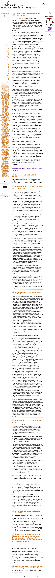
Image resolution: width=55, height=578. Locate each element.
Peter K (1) (5, 126)
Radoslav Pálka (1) (5, 150)
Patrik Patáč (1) (5, 90)
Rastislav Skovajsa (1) (5, 169)
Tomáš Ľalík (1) (5, 144)
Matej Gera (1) (5, 175)
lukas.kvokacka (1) (5, 87)
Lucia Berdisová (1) (5, 151)
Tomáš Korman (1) (5, 131)
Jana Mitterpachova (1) (5, 95)
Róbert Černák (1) (5, 132)
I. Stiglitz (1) (5, 123)
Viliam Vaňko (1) (5, 105)
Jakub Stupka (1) (5, 103)
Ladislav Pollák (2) (5, 72)
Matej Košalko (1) (5, 174)
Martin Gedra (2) (5, 82)
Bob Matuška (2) (5, 76)
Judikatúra (50, 27)
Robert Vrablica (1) (5, 94)
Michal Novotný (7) (5, 34)
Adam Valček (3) (5, 55)
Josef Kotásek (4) (5, 50)
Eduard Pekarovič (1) (5, 159)
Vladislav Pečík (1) (5, 89)
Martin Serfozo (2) (5, 83)
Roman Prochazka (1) (5, 135)
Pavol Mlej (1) (5, 127)
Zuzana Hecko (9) (5, 33)
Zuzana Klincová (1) (5, 92)
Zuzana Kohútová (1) (5, 133)
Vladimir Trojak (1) (5, 141)
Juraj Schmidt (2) (5, 64)
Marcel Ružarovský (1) (5, 84)
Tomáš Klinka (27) (5, 24)
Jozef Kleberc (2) (5, 73)
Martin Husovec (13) (5, 28)
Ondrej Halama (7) (5, 35)
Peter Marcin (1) (5, 152)
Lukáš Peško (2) (5, 61)
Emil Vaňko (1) (5, 85)
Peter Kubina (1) (5, 145)
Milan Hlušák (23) (5, 27)
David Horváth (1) (5, 110)
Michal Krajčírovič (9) (5, 32)
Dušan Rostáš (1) (5, 122)
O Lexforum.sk (5, 196)
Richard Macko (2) (5, 80)
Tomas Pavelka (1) (5, 107)
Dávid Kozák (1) (5, 149)
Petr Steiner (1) (5, 121)
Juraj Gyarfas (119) (5, 21)
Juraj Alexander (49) (5, 22)
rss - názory (5, 194)
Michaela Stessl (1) (5, 98)
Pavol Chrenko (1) (5, 143)
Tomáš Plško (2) (5, 63)
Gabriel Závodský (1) (5, 124)
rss (5, 191)
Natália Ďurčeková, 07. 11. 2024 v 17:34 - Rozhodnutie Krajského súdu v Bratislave (27, 567)
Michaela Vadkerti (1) (5, 142)
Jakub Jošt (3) (5, 58)
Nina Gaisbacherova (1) (5, 120)
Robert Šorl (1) (5, 173)
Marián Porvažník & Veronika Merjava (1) (5, 166)
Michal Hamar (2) (5, 67)
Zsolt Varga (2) (5, 74)
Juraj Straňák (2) (5, 69)
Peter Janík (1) (5, 109)
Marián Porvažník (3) (5, 53)
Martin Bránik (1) (5, 104)
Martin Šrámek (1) (5, 119)
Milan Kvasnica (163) (5, 20)
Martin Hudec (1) (5, 114)
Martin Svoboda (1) (5, 86)
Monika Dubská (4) (5, 49)
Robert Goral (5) (5, 41)
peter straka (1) (5, 164)
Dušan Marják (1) (5, 102)
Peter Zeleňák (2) (5, 78)
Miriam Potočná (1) (5, 117)
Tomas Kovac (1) (5, 93)
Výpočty (49, 30)
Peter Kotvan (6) (5, 38)
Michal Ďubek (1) (5, 113)
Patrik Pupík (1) (5, 128)
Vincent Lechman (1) (5, 154)
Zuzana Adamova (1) (5, 153)
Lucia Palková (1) (5, 156)
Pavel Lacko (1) (5, 99)
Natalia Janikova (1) (5, 138)
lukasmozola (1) (5, 100)
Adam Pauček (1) (5, 137)
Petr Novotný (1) (5, 130)
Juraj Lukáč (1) (5, 172)
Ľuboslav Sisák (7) (5, 36)
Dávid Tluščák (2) (5, 70)
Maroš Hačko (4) (5, 47)
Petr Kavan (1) (5, 108)
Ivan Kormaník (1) (5, 97)
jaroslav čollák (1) (5, 158)
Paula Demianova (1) (5, 96)
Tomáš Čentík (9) (5, 31)
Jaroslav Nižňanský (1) (5, 139)
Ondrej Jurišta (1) (5, 111)
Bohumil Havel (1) (5, 112)
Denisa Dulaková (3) (5, 54)
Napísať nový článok (5, 188)
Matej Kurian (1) (5, 106)
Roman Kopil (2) (5, 81)
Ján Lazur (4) (5, 46)
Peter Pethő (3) (5, 59)
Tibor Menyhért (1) (5, 171)
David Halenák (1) (5, 146)
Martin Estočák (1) (5, 168)
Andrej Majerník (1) (5, 167)
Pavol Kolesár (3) (5, 57)
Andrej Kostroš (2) (5, 60)
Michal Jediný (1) (5, 155)
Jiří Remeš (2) (5, 62)
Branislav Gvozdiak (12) (5, 29)
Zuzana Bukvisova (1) (5, 129)
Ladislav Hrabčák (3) (5, 52)
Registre (49, 29)
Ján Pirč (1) (5, 162)
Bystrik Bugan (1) (5, 88)
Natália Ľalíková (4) (5, 42)
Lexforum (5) (5, 40)
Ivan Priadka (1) (5, 161)
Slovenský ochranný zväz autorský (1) (5, 116)
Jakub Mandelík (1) (5, 163)
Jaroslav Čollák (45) (5, 23)
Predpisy (50, 28)
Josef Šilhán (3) (5, 56)
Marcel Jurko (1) (5, 136)
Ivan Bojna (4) (5, 44)
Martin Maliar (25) (5, 26)
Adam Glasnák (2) (5, 77)
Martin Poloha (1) (5, 101)
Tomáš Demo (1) (5, 140)
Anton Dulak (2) (5, 75)
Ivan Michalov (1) (5, 91)
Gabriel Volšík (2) (5, 66)
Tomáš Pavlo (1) (5, 125)
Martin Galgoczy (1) (5, 134)
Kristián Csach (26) (5, 25)
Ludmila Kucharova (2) (5, 68)
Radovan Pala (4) (5, 48)
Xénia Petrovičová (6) (5, 37)
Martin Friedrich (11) (5, 30)
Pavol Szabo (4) (5, 45)
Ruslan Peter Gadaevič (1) (5, 148)
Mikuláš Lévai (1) (5, 118)
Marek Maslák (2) (5, 79)
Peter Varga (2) (5, 65)
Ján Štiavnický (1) (5, 170)
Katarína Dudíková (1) (5, 157)
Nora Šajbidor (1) (5, 176)
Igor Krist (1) (5, 160)
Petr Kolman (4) (5, 51)
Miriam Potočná (21, 18)
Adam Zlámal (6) (5, 39)
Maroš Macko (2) (5, 71)
